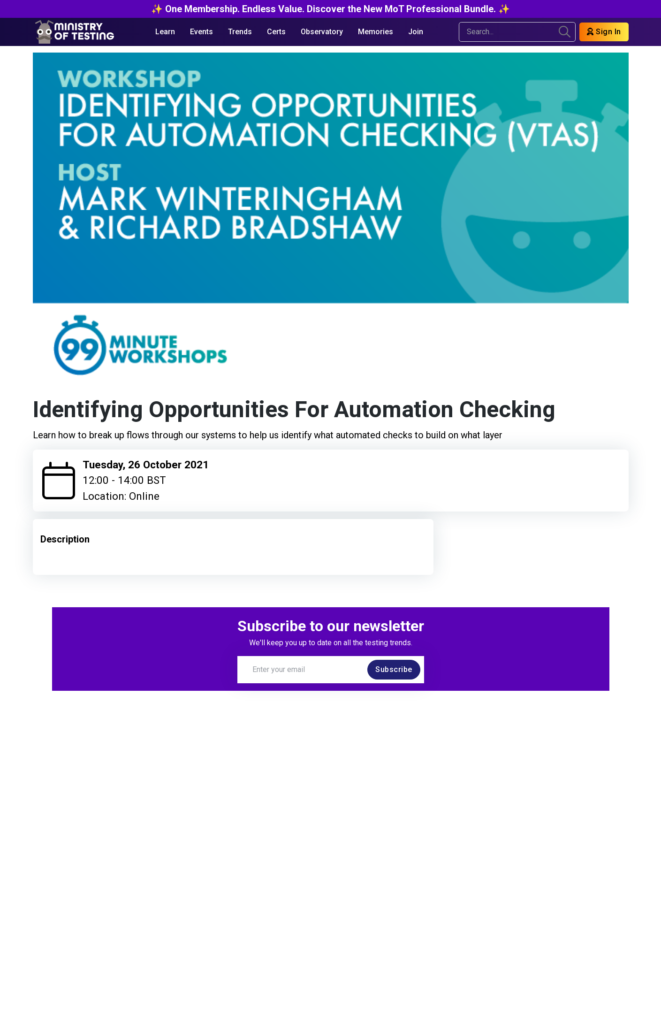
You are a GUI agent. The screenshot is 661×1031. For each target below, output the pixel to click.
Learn (165, 31)
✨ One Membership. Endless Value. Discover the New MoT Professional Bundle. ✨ (330, 9)
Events (201, 31)
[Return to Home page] (74, 32)
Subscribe (393, 669)
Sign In (604, 31)
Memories (375, 31)
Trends (240, 31)
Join (415, 31)
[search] (565, 32)
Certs (276, 31)
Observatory (322, 31)
